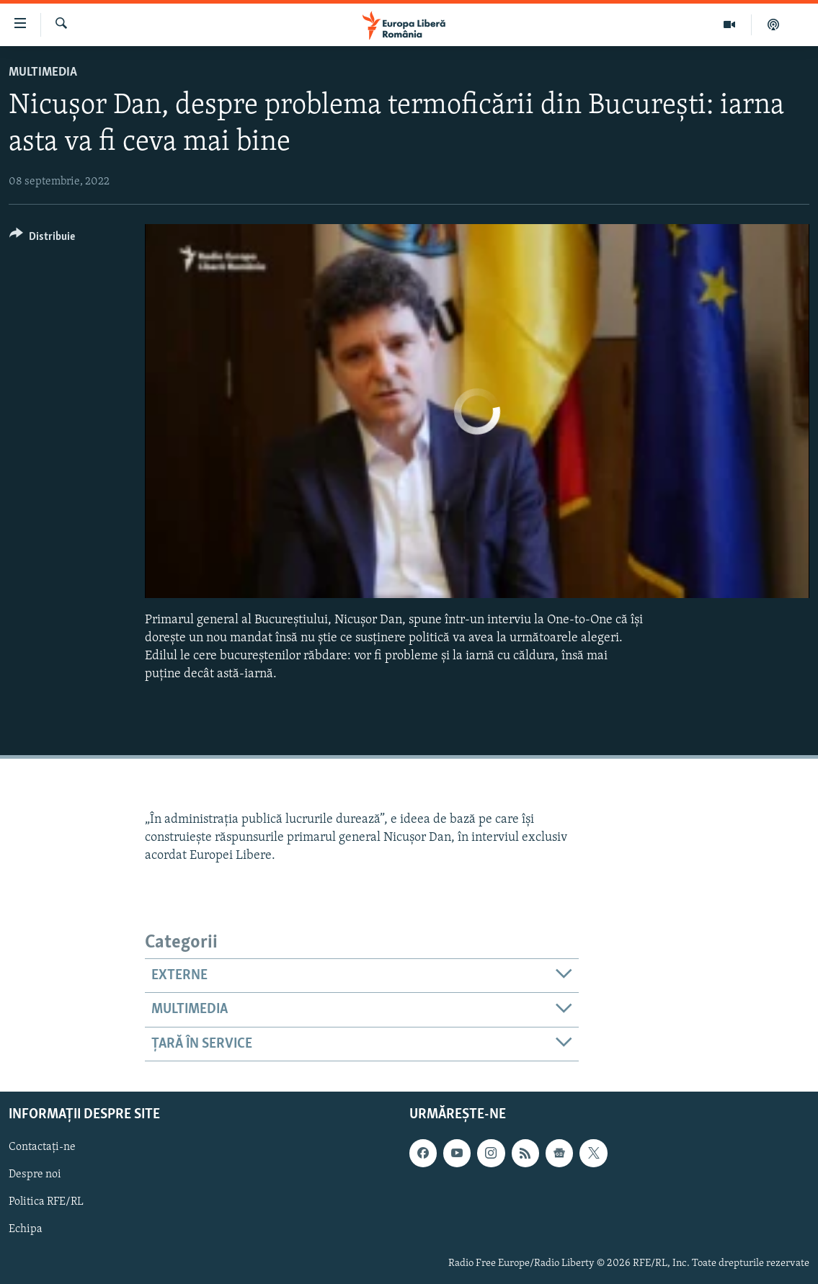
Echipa (26, 1230)
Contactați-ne (42, 1147)
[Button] (42, 239)
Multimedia (43, 72)
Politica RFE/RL (46, 1202)
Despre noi (35, 1175)
